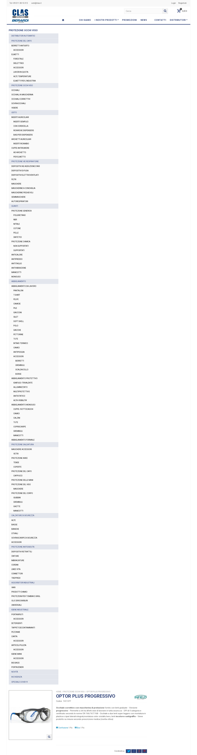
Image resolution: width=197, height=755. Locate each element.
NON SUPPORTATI (21, 246)
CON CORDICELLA (20, 126)
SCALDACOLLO (21, 370)
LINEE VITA (15, 569)
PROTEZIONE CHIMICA (20, 241)
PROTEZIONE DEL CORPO (22, 493)
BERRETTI (19, 361)
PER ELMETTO (19, 157)
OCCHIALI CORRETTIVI (20, 99)
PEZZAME (15, 632)
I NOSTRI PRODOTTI (107, 20)
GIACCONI (17, 312)
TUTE (15, 339)
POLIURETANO (19, 215)
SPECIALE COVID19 (19, 682)
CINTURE (15, 556)
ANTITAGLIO (16, 263)
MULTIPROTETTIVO (21, 391)
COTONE (17, 228)
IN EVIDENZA (16, 677)
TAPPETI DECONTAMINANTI (23, 628)
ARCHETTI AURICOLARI (21, 139)
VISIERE (14, 108)
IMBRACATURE (17, 560)
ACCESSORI (18, 50)
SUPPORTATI (18, 250)
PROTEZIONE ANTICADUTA (22, 547)
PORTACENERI (17, 667)
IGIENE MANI (16, 654)
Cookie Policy (157, 752)
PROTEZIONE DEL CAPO (21, 41)
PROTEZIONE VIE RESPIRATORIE (25, 161)
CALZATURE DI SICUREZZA (22, 515)
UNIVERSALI (16, 605)
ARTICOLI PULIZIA (18, 645)
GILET (15, 317)
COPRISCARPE (19, 427)
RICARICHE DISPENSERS (23, 130)
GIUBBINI (17, 498)
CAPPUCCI (17, 476)
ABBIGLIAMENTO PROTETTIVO (24, 378)
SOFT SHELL (18, 321)
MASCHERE (16, 184)
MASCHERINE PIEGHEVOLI (22, 193)
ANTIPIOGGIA (19, 352)
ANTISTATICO (19, 396)
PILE (15, 308)
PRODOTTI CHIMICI (19, 592)
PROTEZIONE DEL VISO (21, 484)
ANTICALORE (17, 255)
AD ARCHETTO (19, 152)
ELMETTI (15, 54)
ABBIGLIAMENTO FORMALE (23, 440)
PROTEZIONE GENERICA (21, 211)
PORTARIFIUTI (17, 614)
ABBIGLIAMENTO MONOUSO (23, 405)
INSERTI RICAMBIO (21, 144)
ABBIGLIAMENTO (18, 281)
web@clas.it (36, 3)
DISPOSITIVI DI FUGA (20, 171)
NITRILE (16, 224)
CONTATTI (160, 20)
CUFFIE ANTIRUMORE (20, 148)
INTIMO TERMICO (20, 343)
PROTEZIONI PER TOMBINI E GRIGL (25, 596)
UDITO (14, 112)
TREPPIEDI (15, 578)
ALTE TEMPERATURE (22, 76)
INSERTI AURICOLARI (20, 117)
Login (173, 3)
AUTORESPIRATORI (19, 201)
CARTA (14, 636)
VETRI (15, 454)
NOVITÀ (14, 672)
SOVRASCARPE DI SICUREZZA (24, 538)
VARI (13, 587)
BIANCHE (15, 529)
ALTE (13, 520)
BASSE (14, 525)
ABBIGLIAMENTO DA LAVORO (23, 286)
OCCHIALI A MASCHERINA (22, 95)
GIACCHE (17, 330)
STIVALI (14, 533)
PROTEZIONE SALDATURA (22, 444)
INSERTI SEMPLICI (20, 122)
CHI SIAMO (85, 20)
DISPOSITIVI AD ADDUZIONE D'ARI (25, 166)
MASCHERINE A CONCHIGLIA (23, 188)
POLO (15, 326)
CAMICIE (17, 304)
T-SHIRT (16, 295)
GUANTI (14, 206)
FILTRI (13, 179)
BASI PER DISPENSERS (23, 135)
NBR (15, 220)
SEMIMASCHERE (18, 197)
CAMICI (16, 348)
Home (103, 35)
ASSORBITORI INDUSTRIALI (22, 583)
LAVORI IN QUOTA (20, 72)
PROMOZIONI (129, 20)
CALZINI (16, 418)
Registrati (182, 3)
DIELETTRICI (18, 63)
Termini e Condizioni (128, 752)
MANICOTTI (16, 272)
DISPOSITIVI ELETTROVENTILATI (25, 175)
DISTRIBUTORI (179, 20)
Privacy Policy (137, 741)
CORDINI (14, 565)
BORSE (18, 374)
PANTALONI (18, 290)
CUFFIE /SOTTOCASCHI (23, 409)
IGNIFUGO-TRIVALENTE (23, 383)
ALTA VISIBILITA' (20, 400)
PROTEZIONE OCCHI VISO (22, 85)
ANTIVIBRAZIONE (18, 268)
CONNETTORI (17, 574)
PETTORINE (18, 334)
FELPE (16, 299)
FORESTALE (18, 59)
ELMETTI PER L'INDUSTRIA (24, 81)
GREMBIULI (20, 365)
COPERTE (17, 467)
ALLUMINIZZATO (20, 387)
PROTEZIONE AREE (19, 458)
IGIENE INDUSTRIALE (19, 610)
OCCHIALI (15, 90)
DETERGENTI (16, 623)
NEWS (144, 20)
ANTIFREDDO (16, 259)
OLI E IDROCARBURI (19, 601)
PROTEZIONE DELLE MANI (22, 480)
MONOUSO (16, 277)
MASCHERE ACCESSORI (21, 449)
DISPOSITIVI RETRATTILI (21, 552)
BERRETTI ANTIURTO (20, 46)
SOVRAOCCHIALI (18, 103)
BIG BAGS (15, 663)
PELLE (16, 233)
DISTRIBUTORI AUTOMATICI (23, 36)
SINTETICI (17, 237)
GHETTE (16, 506)
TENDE (16, 462)
